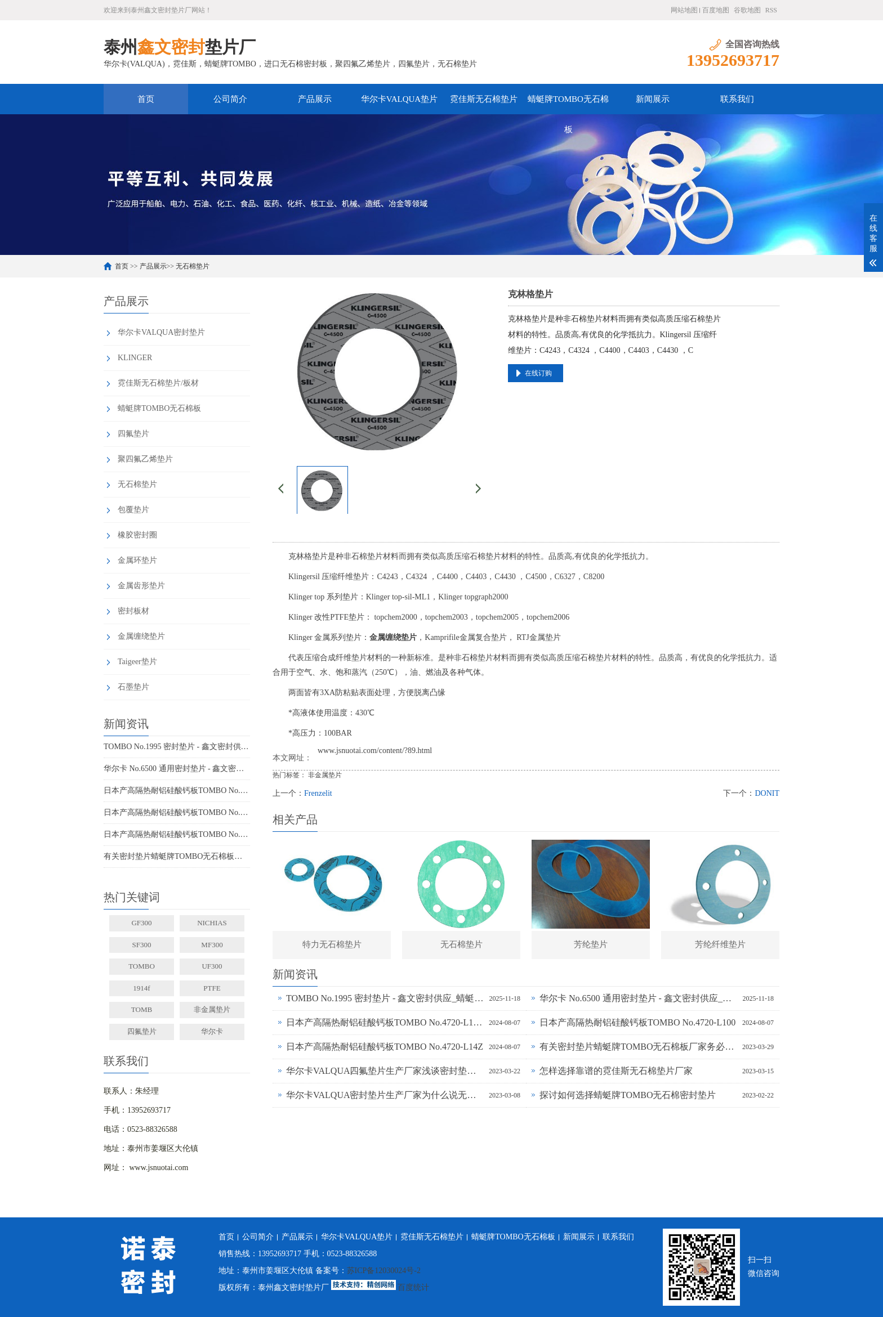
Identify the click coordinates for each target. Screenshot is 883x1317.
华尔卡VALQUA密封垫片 (161, 332)
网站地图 (684, 10)
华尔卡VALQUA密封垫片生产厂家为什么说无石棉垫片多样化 (384, 1095)
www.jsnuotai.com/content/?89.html (375, 750)
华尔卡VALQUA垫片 (399, 99)
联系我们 (737, 99)
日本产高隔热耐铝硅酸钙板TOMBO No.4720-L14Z (177, 834)
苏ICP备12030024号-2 (384, 1270)
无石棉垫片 (192, 266)
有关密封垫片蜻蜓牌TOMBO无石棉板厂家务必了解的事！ (177, 856)
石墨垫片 (133, 687)
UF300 (212, 966)
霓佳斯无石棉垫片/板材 (158, 383)
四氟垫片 (133, 433)
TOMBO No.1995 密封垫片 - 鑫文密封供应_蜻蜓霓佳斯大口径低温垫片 (177, 746)
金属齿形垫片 (141, 585)
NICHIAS (212, 923)
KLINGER (135, 357)
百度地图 (715, 10)
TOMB (141, 1009)
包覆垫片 (133, 509)
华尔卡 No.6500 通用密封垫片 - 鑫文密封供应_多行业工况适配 (177, 768)
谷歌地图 (747, 10)
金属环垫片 (137, 560)
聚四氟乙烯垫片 (145, 459)
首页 (145, 99)
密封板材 (133, 611)
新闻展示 (653, 99)
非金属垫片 (212, 1009)
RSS (771, 10)
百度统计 (413, 1287)
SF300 (141, 944)
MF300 (211, 944)
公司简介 (230, 99)
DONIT (767, 793)
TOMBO (141, 966)
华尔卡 (212, 1031)
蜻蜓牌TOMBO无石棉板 (568, 104)
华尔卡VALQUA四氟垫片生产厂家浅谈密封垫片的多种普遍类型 (384, 1071)
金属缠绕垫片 (141, 636)
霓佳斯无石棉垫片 (484, 99)
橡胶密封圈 (137, 535)
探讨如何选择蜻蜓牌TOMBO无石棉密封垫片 (627, 1095)
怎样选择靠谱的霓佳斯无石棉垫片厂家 (616, 1071)
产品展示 (315, 99)
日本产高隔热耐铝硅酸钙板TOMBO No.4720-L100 (177, 812)
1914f (141, 988)
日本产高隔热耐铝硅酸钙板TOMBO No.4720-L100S (177, 790)
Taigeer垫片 (137, 661)
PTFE (211, 988)
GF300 (141, 923)
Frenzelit (318, 793)
